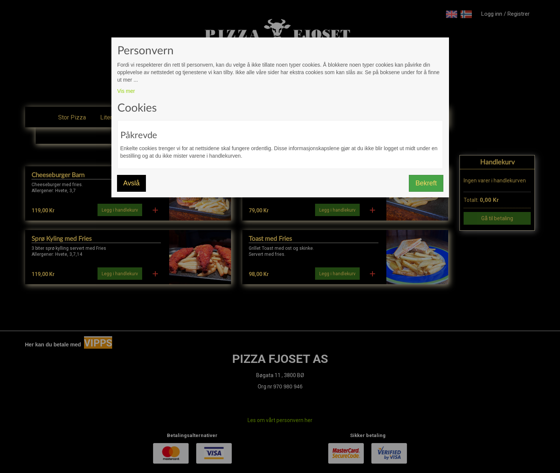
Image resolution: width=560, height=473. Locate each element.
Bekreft (426, 183)
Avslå (131, 183)
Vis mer (126, 91)
